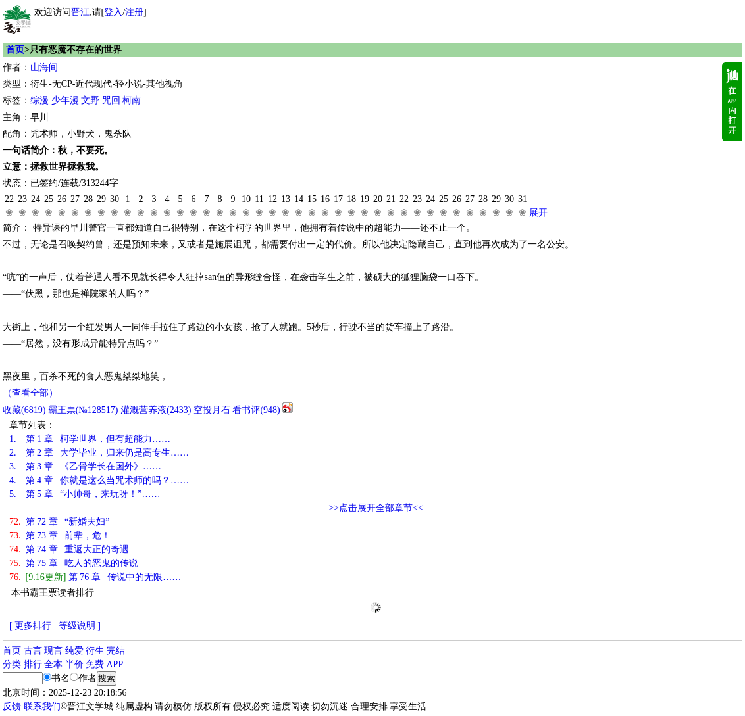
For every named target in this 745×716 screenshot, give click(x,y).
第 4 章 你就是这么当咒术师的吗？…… (99, 480)
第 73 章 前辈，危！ (60, 535)
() (24, 410)
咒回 (111, 100)
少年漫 (65, 100)
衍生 (95, 651)
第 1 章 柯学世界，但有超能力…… (89, 439)
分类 (12, 664)
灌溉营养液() (155, 410)
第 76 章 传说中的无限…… (95, 577)
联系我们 (42, 706)
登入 (113, 12)
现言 (53, 651)
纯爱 (74, 651)
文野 (90, 100)
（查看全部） (30, 393)
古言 (33, 651)
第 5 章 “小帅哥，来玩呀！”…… (84, 494)
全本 (53, 664)
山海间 (44, 67)
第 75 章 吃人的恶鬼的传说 (73, 563)
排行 (33, 664)
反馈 (12, 706)
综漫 (39, 100)
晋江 (80, 12)
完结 (116, 651)
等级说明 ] (80, 626)
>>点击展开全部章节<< (375, 508)
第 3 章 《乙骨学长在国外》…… (85, 466)
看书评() (256, 410)
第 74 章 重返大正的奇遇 (69, 549)
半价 (74, 664)
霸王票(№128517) (83, 410)
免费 (95, 664)
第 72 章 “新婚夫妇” (59, 522)
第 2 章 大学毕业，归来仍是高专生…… (99, 453)
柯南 (131, 100)
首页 (15, 50)
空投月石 (211, 410)
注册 (134, 12)
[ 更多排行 (30, 626)
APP (115, 664)
